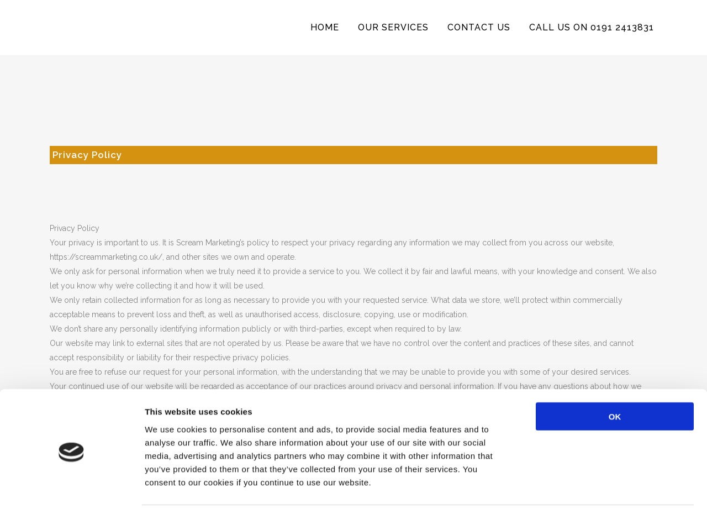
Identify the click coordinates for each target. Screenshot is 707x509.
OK (615, 376)
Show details (579, 487)
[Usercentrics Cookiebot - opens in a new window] (71, 487)
